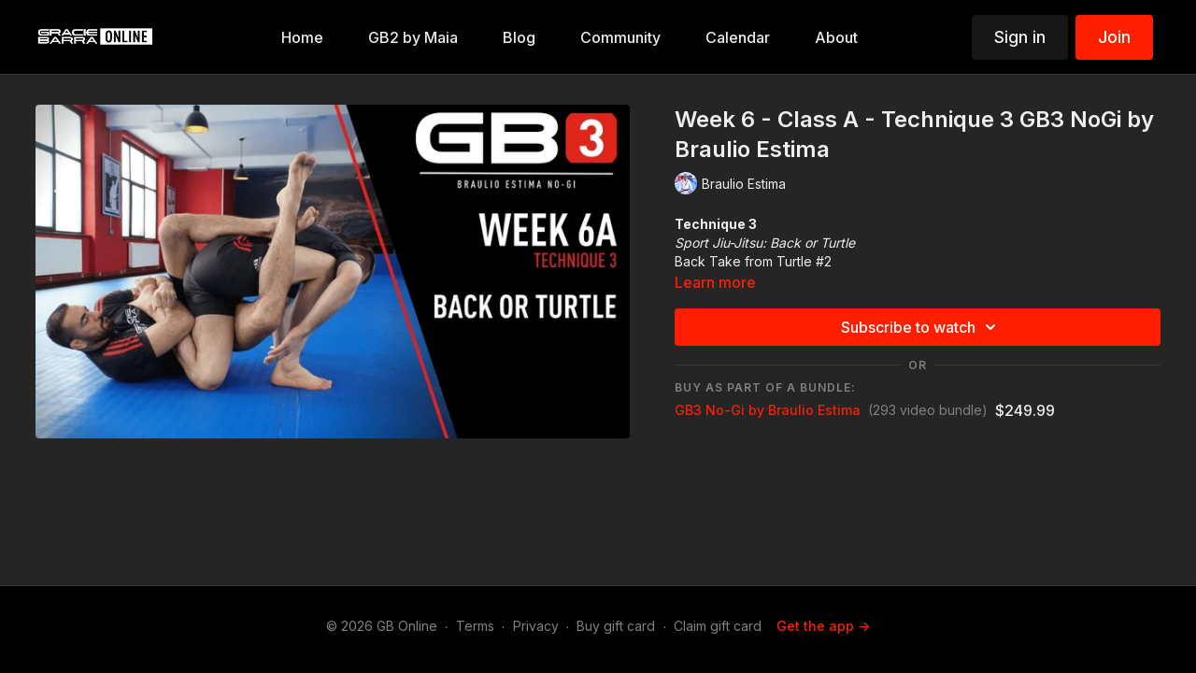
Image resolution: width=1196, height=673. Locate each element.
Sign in (1020, 37)
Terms (475, 626)
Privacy (536, 626)
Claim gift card (718, 626)
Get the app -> (823, 626)
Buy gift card (616, 626)
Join (1114, 37)
